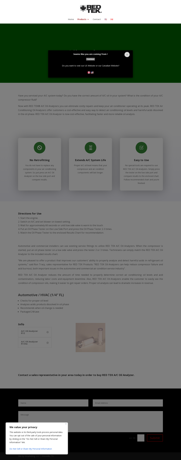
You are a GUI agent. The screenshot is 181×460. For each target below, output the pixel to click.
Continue (90, 59)
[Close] (127, 54)
